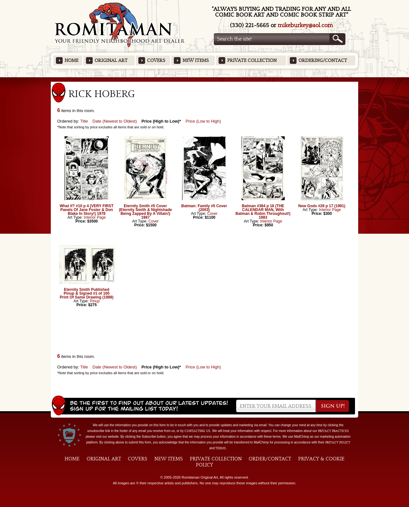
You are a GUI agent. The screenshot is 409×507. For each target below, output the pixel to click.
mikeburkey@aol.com (305, 25)
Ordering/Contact (322, 60)
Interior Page (95, 217)
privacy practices (333, 431)
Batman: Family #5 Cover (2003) (204, 208)
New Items (195, 60)
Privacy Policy (337, 442)
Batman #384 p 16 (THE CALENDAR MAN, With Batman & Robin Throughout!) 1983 (262, 212)
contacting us (197, 431)
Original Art (111, 60)
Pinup (95, 301)
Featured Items (204, 79)
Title (84, 121)
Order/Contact (270, 459)
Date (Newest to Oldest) (115, 121)
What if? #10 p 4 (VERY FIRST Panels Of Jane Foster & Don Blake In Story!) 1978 (87, 210)
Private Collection (252, 60)
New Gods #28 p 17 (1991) (321, 206)
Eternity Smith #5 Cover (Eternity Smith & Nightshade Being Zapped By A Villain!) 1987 (145, 212)
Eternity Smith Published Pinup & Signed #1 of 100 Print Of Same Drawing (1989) (86, 293)
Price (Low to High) (203, 121)
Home (71, 60)
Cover (154, 221)
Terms (220, 448)
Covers (156, 60)
